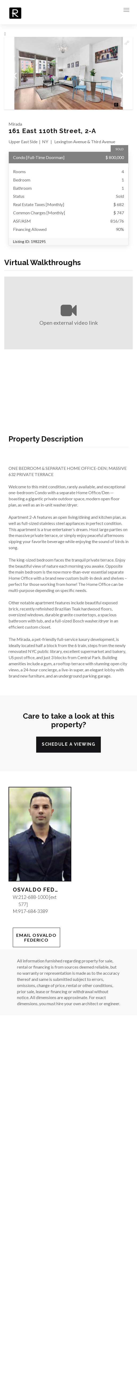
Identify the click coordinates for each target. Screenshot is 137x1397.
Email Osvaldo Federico (36, 937)
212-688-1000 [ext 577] (37, 900)
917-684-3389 (33, 911)
